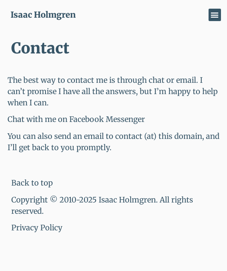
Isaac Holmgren (43, 14)
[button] (215, 15)
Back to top (32, 182)
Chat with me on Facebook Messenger (76, 119)
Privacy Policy (36, 227)
